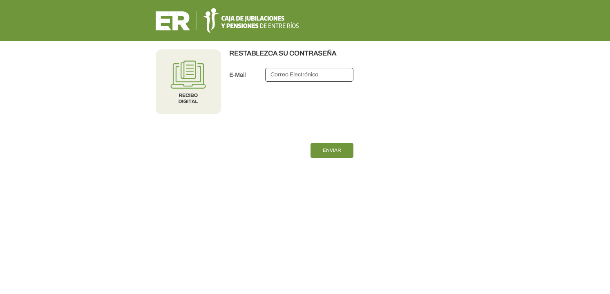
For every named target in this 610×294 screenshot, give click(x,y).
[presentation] (291, 111)
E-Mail (237, 75)
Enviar (332, 150)
